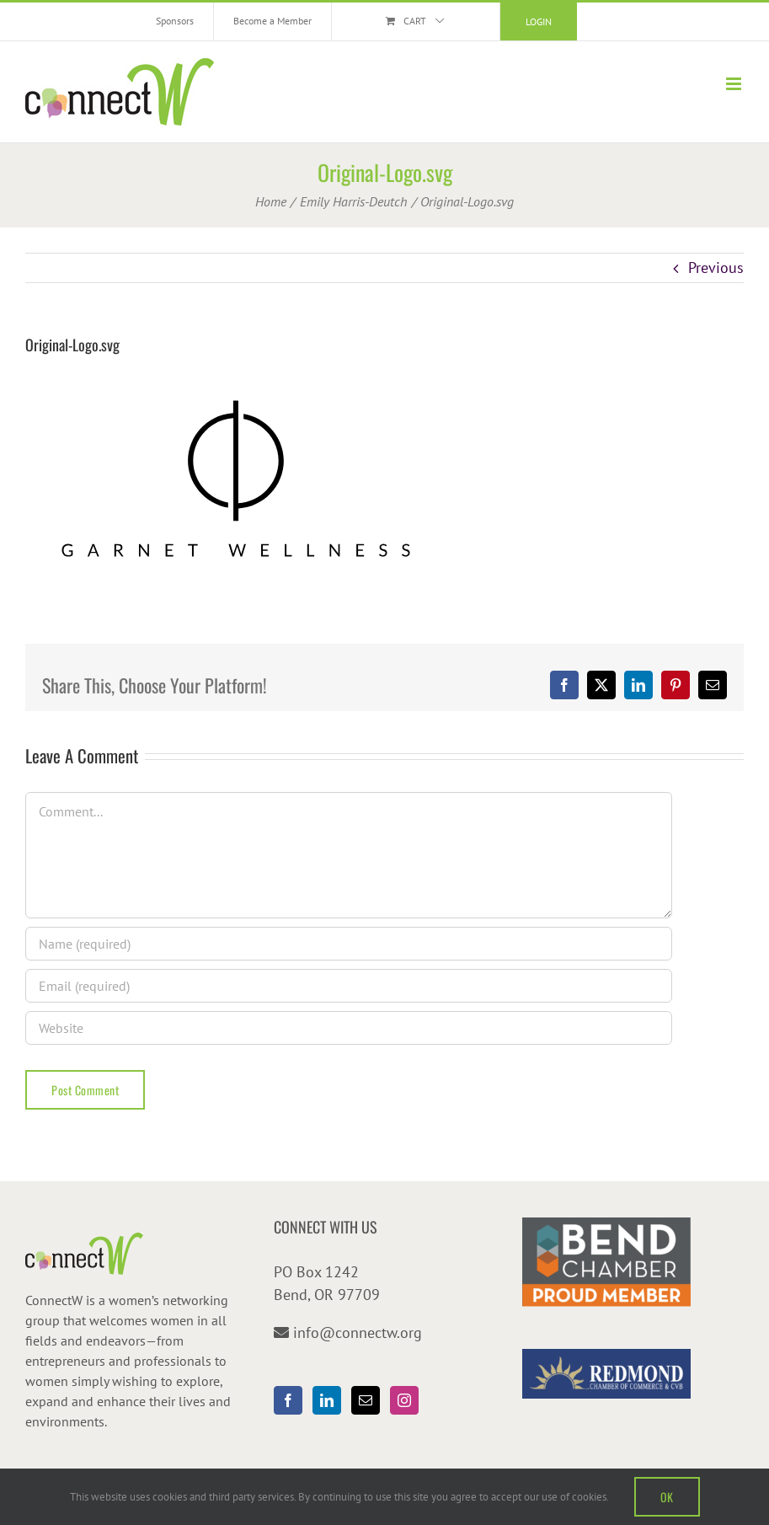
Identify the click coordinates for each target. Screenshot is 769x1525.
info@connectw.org (357, 1332)
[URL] (348, 1028)
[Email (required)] (348, 986)
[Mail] (365, 1400)
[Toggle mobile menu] (735, 84)
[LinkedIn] (326, 1400)
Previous (716, 267)
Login (539, 21)
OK (667, 1497)
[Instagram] (404, 1400)
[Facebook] (288, 1400)
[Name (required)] (348, 943)
